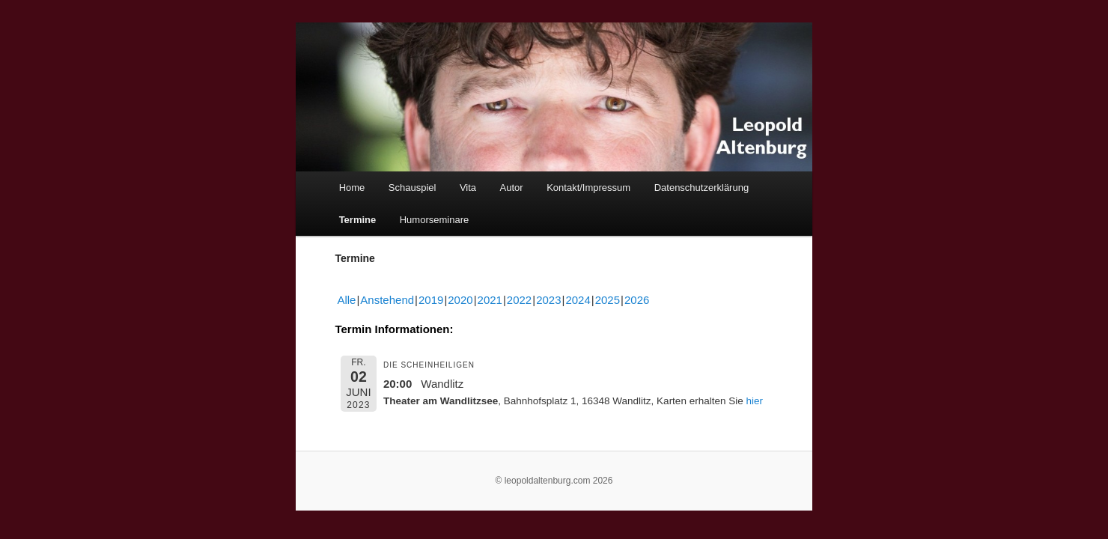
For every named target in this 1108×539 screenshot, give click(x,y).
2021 (490, 299)
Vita (468, 187)
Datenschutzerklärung (701, 187)
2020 (460, 299)
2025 (607, 299)
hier (754, 400)
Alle (346, 299)
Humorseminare (434, 219)
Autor (511, 187)
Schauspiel (412, 187)
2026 (636, 299)
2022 (519, 299)
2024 (577, 299)
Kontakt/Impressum (588, 187)
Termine (358, 219)
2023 (548, 299)
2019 (430, 299)
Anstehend (387, 299)
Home (352, 187)
